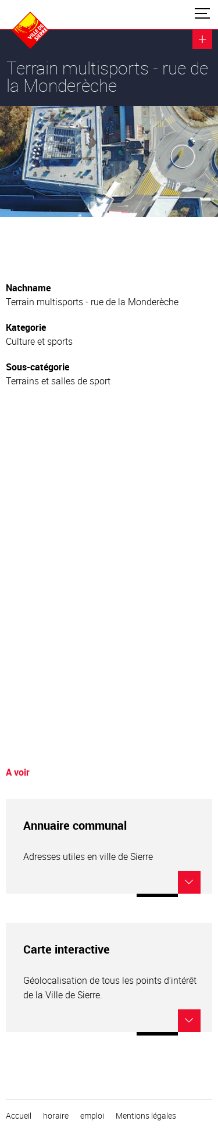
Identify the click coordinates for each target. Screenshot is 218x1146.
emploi (92, 1115)
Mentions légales (146, 1115)
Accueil (18, 1115)
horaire (56, 1115)
